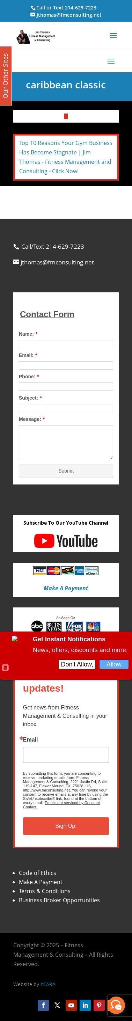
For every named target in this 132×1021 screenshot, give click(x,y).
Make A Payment (41, 882)
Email (30, 740)
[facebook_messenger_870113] (116, 1005)
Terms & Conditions (45, 891)
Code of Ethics (37, 873)
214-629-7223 (80, 7)
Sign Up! (65, 826)
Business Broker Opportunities (59, 900)
